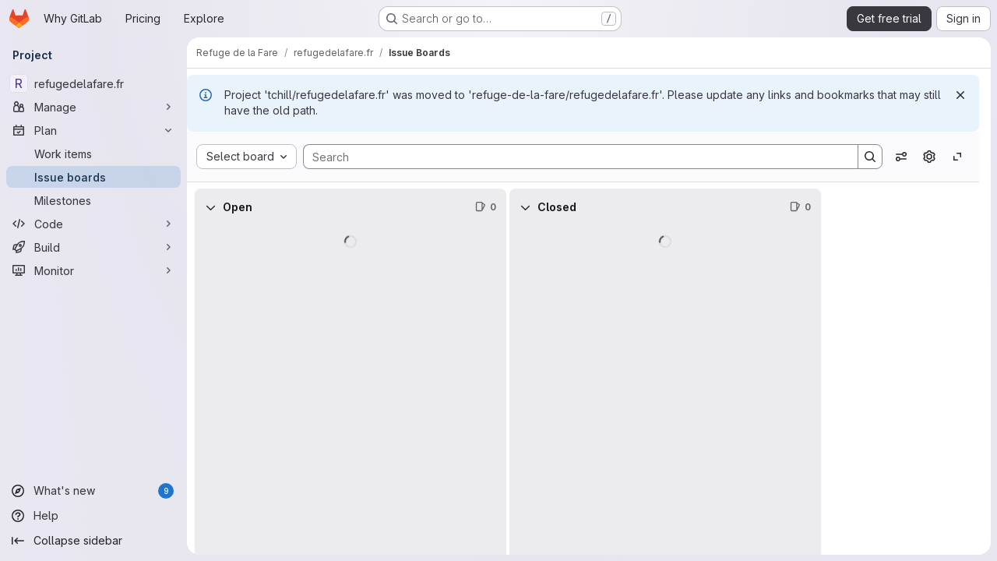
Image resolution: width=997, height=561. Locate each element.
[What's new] (93, 491)
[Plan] (93, 130)
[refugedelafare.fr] (93, 83)
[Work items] (93, 153)
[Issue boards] (93, 177)
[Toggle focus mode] (957, 156)
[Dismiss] (960, 95)
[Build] (93, 247)
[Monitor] (93, 270)
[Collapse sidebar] (93, 541)
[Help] (93, 516)
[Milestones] (93, 200)
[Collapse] (210, 207)
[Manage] (93, 107)
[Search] (572, 156)
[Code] (93, 224)
